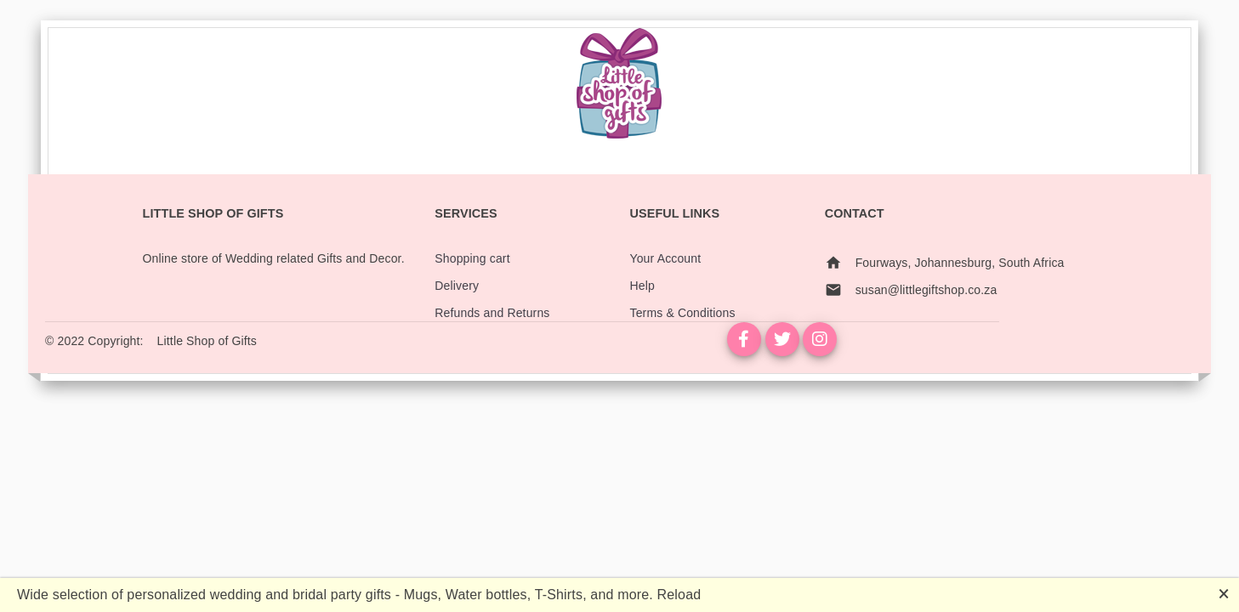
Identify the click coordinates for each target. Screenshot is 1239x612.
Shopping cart (472, 258)
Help (641, 285)
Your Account (665, 258)
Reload (679, 594)
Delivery (457, 285)
